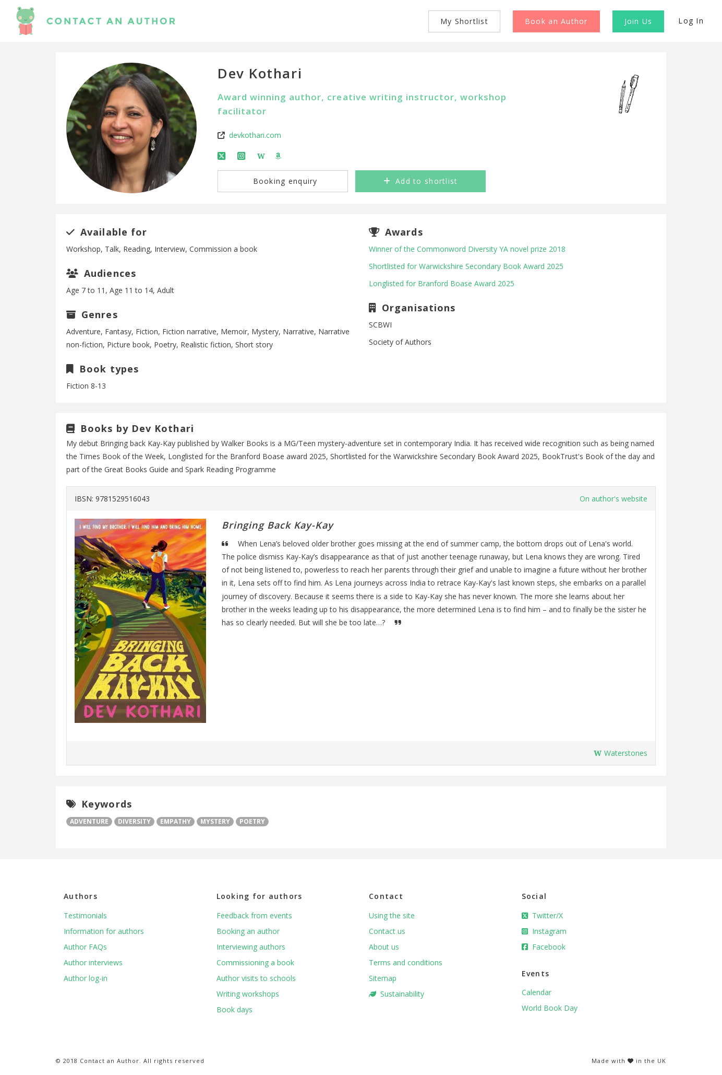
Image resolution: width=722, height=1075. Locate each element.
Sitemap (382, 978)
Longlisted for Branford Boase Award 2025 (441, 283)
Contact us (387, 931)
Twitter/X (542, 915)
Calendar (536, 992)
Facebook (543, 947)
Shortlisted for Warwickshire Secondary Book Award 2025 (466, 266)
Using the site (392, 915)
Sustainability (396, 994)
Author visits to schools (256, 978)
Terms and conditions (405, 962)
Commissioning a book (255, 962)
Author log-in (85, 978)
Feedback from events (254, 915)
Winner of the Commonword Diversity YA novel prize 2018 (467, 249)
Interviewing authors (250, 947)
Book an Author (556, 21)
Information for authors (104, 931)
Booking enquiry (283, 181)
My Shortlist (464, 21)
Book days (234, 1009)
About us (384, 947)
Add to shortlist (420, 181)
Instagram (544, 931)
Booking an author (248, 931)
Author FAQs (85, 947)
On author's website (613, 499)
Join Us (638, 21)
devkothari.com (255, 135)
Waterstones (620, 753)
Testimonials (85, 915)
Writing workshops (247, 994)
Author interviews (93, 962)
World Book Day (549, 1008)
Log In (691, 21)
